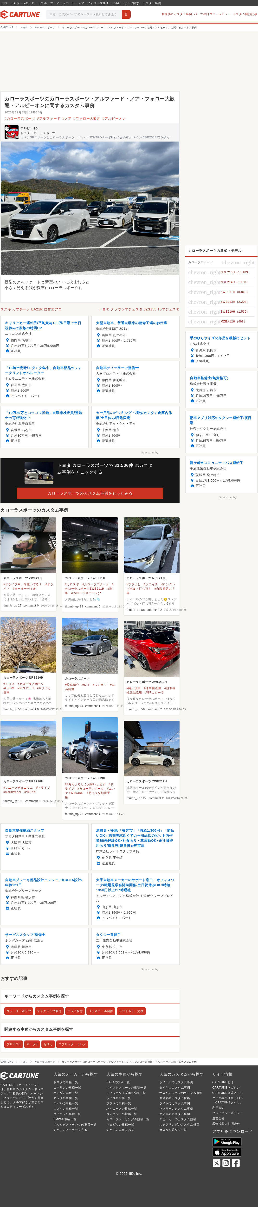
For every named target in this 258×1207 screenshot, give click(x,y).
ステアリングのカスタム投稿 (179, 1124)
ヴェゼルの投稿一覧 (120, 1124)
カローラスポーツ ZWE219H (23, 578)
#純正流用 (134, 688)
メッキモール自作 (101, 1011)
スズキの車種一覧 (65, 1108)
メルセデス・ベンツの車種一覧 (75, 1124)
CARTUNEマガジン (226, 1087)
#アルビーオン (114, 118)
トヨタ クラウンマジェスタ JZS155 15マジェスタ (139, 309)
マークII (32, 1044)
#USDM (8, 688)
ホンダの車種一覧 (65, 1093)
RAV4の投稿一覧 (118, 1082)
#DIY (86, 685)
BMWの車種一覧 (65, 1119)
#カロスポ (72, 584)
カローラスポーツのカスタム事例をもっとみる (90, 493)
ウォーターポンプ (18, 1011)
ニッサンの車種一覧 (67, 1087)
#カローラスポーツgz (86, 593)
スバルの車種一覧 (65, 1103)
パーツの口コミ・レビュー (212, 14)
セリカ (48, 1044)
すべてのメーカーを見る (70, 1130)
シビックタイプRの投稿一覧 (126, 1093)
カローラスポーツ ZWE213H (147, 682)
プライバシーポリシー (227, 1113)
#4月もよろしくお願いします (85, 784)
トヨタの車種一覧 (65, 1082)
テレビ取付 (75, 1011)
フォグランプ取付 (49, 1011)
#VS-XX (30, 792)
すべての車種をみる (120, 1130)
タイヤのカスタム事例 (174, 1087)
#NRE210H (26, 688)
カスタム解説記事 (245, 14)
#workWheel (12, 792)
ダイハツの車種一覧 (67, 1114)
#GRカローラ (154, 692)
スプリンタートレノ (72, 1044)
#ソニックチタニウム (18, 787)
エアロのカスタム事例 (174, 1114)
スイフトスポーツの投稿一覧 (126, 1087)
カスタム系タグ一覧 (173, 1130)
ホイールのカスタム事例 (176, 1082)
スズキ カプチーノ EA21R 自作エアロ (31, 309)
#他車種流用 (152, 688)
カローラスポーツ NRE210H (147, 578)
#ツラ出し (134, 584)
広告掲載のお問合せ (226, 1123)
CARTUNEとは (223, 1082)
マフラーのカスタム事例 (176, 1108)
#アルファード (48, 118)
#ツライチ (151, 584)
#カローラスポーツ (20, 118)
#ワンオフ (100, 685)
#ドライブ (43, 787)
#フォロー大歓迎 (87, 118)
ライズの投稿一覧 (118, 1098)
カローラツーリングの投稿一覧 (127, 1119)
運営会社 (218, 1118)
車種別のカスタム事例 (176, 14)
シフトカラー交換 (131, 1011)
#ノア (66, 118)
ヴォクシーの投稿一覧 (121, 1114)
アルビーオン (29, 128)
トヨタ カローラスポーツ (37, 133)
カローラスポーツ (77, 678)
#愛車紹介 (72, 685)
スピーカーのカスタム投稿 (177, 1119)
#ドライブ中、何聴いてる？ (22, 584)
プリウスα (13, 1044)
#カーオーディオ (24, 588)
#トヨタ (8, 684)
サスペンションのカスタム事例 (180, 1093)
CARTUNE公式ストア (227, 1093)
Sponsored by (149, 452)
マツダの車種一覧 (65, 1098)
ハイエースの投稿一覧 (121, 1108)
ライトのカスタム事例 (174, 1103)
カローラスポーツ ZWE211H (85, 578)
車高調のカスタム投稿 (174, 1098)
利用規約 (218, 1107)
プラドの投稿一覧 (118, 1103)
